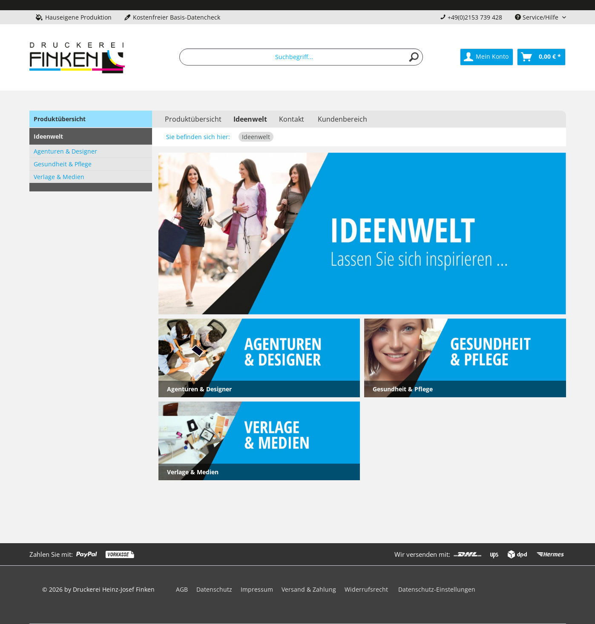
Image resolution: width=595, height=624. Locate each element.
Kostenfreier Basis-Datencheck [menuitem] (172, 17)
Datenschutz (214, 589)
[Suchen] (414, 57)
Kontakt (291, 119)
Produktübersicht (60, 119)
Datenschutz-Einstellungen (436, 589)
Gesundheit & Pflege (63, 164)
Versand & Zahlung (309, 589)
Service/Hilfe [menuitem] (537, 17)
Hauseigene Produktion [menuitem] (74, 17)
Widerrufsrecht (366, 589)
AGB (182, 589)
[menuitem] (301, 57)
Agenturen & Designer (65, 151)
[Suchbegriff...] (301, 57)
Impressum (257, 589)
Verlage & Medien (59, 177)
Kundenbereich (342, 119)
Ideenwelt (48, 136)
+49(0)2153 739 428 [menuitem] (471, 17)
